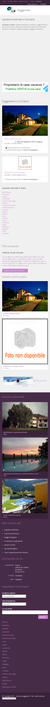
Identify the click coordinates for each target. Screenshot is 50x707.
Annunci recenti (9, 545)
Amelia (38, 263)
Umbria (4, 212)
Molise (4, 220)
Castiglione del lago (32, 259)
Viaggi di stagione (10, 537)
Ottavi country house (13, 139)
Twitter (13, 703)
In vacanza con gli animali (13, 541)
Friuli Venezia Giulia (9, 205)
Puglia (4, 225)
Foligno (21, 257)
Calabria (5, 229)
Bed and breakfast (10, 549)
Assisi (13, 257)
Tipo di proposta (9, 601)
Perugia (5, 257)
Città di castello (16, 259)
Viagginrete (23, 10)
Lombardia (6, 199)
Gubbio (29, 257)
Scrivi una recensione (11, 533)
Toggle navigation (4, 10)
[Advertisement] (24, 56)
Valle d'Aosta (6, 192)
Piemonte (5, 194)
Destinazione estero (9, 687)
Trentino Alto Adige (9, 201)
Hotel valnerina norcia (12, 515)
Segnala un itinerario (11, 530)
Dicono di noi (19, 572)
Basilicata (5, 227)
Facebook (2, 703)
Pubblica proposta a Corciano (14, 271)
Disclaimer (18, 569)
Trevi (17, 263)
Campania (5, 223)
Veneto (4, 203)
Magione (15, 265)
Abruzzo (5, 218)
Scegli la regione (9, 593)
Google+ (7, 703)
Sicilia (4, 231)
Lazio (4, 216)
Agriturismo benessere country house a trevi (21, 474)
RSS (18, 703)
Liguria (4, 197)
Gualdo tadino (27, 263)
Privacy (17, 565)
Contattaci (43, 4)
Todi (23, 261)
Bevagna (8, 263)
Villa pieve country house (14, 172)
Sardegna (5, 233)
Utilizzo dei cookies (22, 567)
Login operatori (32, 4)
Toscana (5, 210)
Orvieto (38, 257)
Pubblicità (18, 579)
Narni (23, 265)
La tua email (7, 609)
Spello (16, 261)
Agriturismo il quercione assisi (15, 432)
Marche (5, 214)
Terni (30, 261)
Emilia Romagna (8, 207)
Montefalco (6, 261)
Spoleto (5, 259)
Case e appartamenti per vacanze (16, 552)
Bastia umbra (40, 261)
